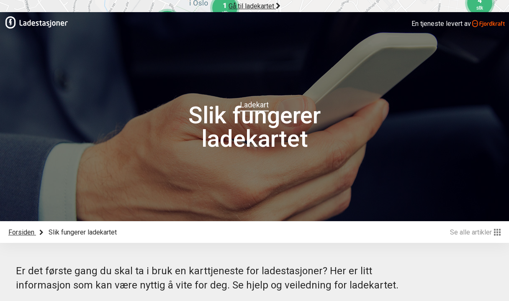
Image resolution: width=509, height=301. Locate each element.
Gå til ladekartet (254, 6)
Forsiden (22, 232)
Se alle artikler (475, 232)
